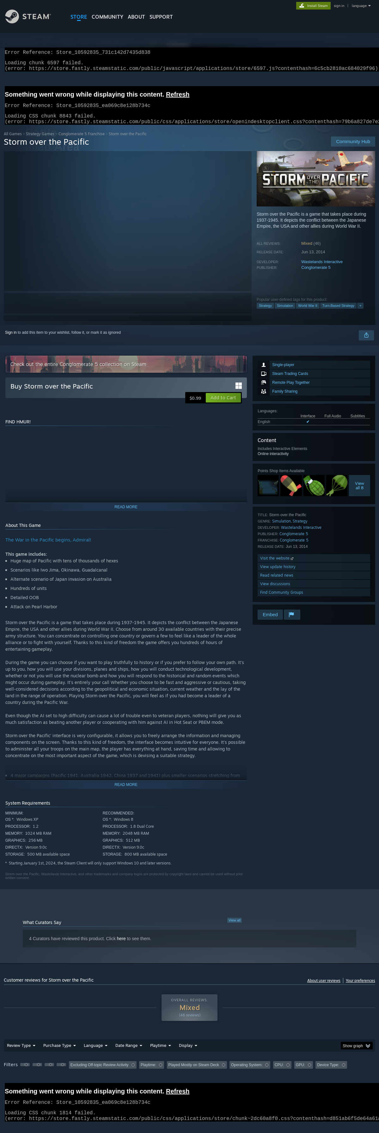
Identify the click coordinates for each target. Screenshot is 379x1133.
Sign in (11, 340)
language (359, 5)
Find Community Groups (281, 600)
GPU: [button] (300, 1072)
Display (186, 1052)
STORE (78, 17)
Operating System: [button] (246, 1072)
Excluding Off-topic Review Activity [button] (99, 1072)
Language (93, 1052)
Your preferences (360, 988)
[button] (223, 405)
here (121, 946)
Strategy (265, 313)
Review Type (19, 1052)
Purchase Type (57, 1052)
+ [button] (360, 313)
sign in (339, 5)
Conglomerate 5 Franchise (81, 141)
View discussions (275, 591)
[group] (189, 1073)
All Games (13, 141)
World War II (307, 313)
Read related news (276, 582)
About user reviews (323, 988)
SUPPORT (161, 17)
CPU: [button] (279, 1072)
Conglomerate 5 (316, 275)
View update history (278, 574)
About (136, 17)
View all (235, 928)
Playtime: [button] (148, 1072)
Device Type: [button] (328, 1072)
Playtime (158, 1052)
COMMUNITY (107, 17)
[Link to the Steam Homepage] (33, 21)
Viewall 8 (359, 493)
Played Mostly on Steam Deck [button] (193, 1072)
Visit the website (277, 565)
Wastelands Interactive (322, 269)
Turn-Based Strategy (338, 313)
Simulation (285, 313)
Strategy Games (40, 141)
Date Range (126, 1052)
